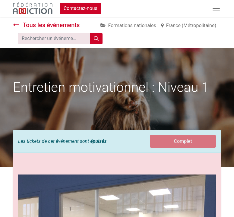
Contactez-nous (80, 8)
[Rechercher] (96, 38)
